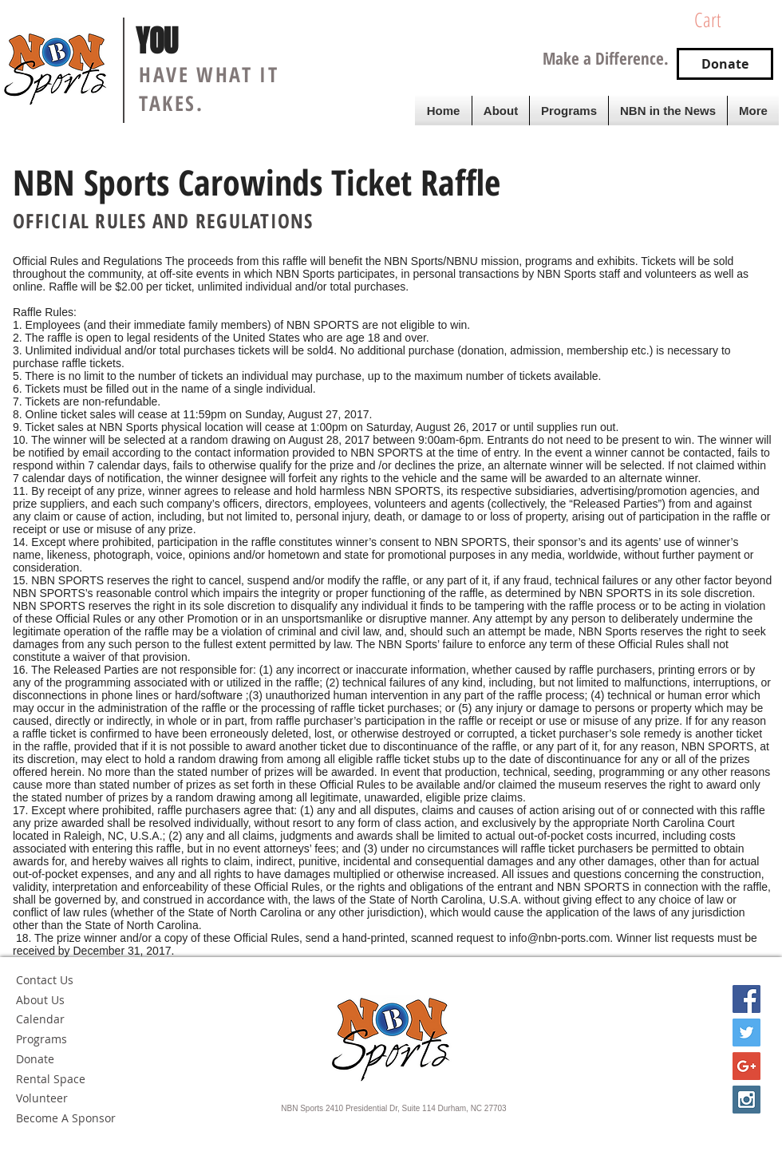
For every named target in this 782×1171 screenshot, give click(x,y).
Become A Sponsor (66, 1118)
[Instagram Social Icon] (746, 1100)
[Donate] (725, 64)
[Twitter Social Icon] (746, 1032)
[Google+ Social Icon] (746, 1066)
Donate (35, 1058)
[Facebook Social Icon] (746, 999)
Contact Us (44, 979)
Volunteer (42, 1098)
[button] (730, 20)
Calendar (40, 1019)
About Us (40, 999)
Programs (41, 1038)
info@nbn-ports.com (559, 938)
